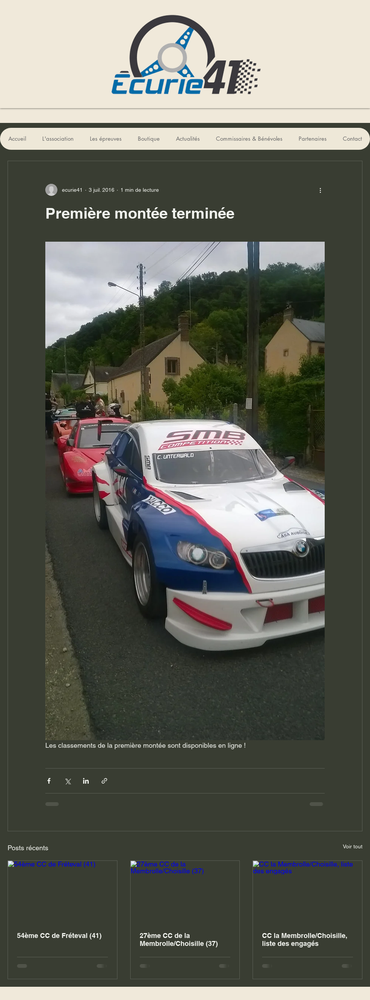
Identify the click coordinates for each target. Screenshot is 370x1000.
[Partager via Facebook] (48, 780)
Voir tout (352, 846)
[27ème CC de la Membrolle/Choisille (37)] (185, 891)
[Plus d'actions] (320, 189)
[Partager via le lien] (104, 780)
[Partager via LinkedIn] (85, 780)
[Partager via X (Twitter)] (67, 780)
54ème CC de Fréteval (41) (59, 935)
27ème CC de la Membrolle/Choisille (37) (179, 939)
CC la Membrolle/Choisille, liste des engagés (304, 939)
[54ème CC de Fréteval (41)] (62, 891)
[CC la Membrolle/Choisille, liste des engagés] (307, 891)
